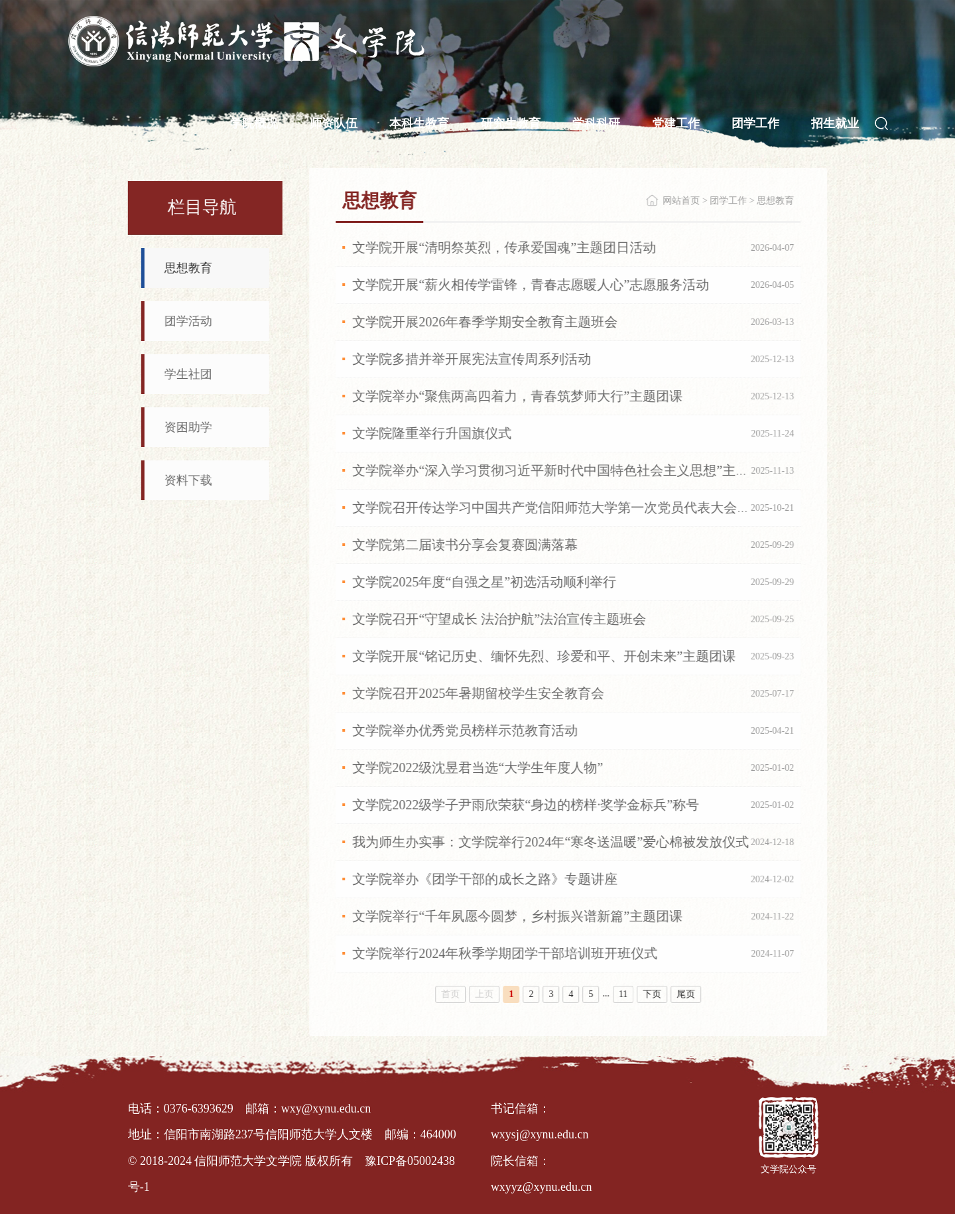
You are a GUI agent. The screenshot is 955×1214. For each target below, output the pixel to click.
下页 (652, 994)
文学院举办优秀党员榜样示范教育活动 (465, 730)
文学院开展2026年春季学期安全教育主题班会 (485, 321)
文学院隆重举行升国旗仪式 (432, 433)
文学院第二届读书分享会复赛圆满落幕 (465, 544)
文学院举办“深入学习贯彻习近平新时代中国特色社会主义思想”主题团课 (564, 470)
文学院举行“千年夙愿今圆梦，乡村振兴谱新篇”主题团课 (518, 916)
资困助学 (188, 427)
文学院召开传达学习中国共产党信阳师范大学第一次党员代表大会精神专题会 (578, 507)
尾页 (686, 994)
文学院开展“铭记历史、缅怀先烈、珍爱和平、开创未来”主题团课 (544, 656)
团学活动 (188, 321)
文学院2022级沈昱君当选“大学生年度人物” (478, 767)
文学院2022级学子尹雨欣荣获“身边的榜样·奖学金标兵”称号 (526, 804)
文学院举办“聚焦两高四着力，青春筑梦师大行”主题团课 (518, 396)
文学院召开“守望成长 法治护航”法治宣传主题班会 (500, 619)
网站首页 (681, 201)
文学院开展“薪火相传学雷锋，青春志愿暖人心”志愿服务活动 (531, 284)
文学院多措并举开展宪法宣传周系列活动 (472, 359)
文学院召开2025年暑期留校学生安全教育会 (479, 693)
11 (623, 994)
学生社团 (188, 374)
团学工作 (728, 201)
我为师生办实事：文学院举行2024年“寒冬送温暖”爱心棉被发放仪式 (551, 842)
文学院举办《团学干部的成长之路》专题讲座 (485, 879)
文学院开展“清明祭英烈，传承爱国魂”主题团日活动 (505, 247)
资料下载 (188, 480)
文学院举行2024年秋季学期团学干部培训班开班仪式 (505, 953)
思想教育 (188, 268)
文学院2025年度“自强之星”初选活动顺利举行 (485, 581)
